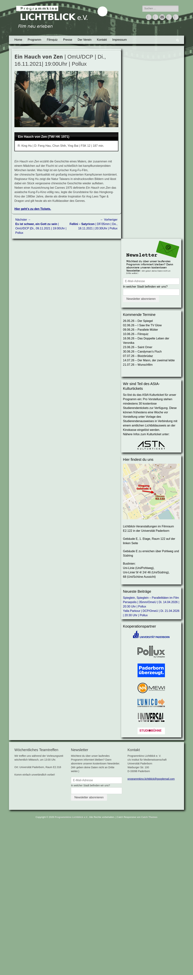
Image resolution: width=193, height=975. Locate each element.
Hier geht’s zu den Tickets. (32, 208)
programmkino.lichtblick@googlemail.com (151, 778)
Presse (67, 39)
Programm (34, 39)
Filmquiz (52, 39)
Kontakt (102, 39)
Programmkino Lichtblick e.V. (71, 817)
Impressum (119, 39)
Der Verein (85, 39)
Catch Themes (149, 817)
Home (18, 39)
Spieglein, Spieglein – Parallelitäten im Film (151, 597)
